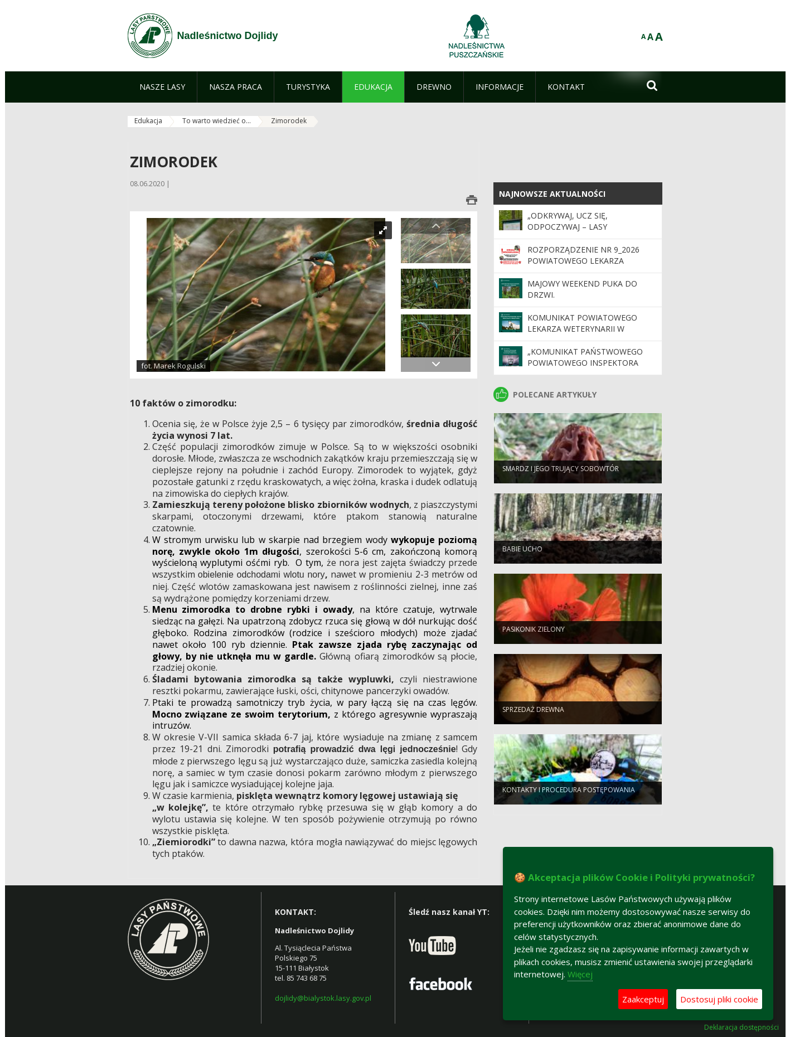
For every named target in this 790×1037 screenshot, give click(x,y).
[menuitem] (162, 87)
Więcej (580, 974)
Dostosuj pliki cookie (719, 999)
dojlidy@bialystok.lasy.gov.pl (323, 998)
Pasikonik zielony (533, 637)
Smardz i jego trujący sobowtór (560, 476)
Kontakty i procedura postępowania (568, 797)
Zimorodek (289, 120)
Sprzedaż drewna (533, 717)
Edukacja (148, 120)
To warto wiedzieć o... (216, 120)
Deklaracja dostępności (741, 1027)
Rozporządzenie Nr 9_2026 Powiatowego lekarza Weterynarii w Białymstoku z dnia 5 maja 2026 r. (589, 266)
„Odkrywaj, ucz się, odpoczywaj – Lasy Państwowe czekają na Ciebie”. (591, 227)
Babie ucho (522, 556)
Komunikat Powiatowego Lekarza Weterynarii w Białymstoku (582, 329)
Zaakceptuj (643, 999)
